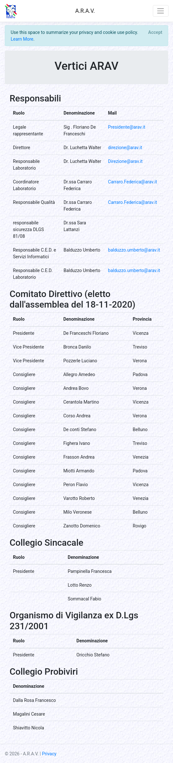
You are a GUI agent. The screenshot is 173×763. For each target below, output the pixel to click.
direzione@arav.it (125, 147)
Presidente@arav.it (126, 127)
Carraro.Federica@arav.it (132, 181)
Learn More (22, 39)
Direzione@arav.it (125, 161)
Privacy (49, 753)
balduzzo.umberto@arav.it (134, 250)
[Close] (155, 32)
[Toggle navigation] (161, 10)
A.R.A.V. (85, 11)
